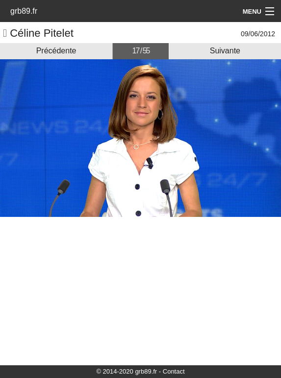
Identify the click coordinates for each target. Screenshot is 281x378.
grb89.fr (23, 11)
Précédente (56, 51)
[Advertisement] (140, 290)
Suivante (225, 51)
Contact (174, 371)
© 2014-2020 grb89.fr (126, 371)
